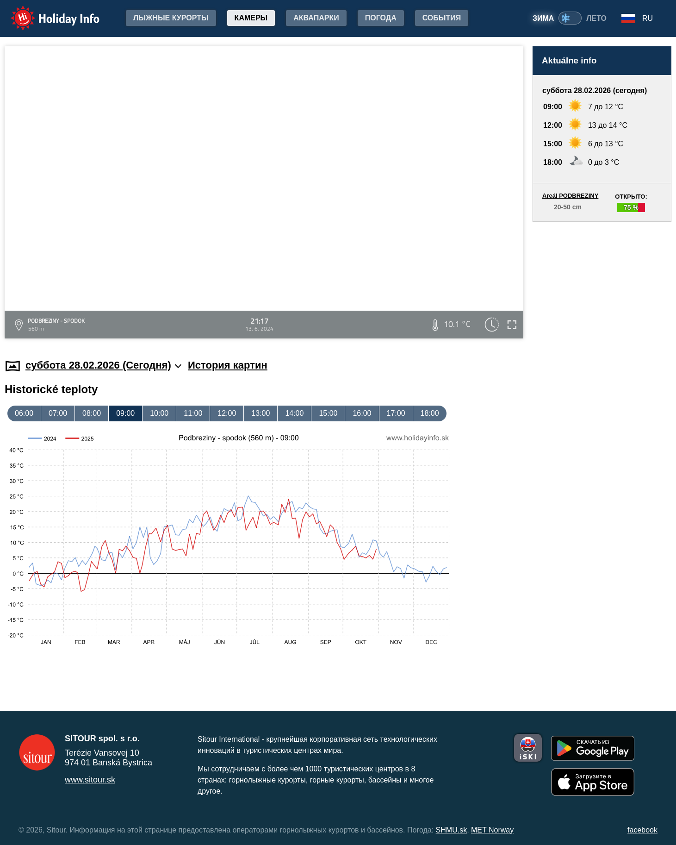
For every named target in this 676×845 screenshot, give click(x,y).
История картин (227, 365)
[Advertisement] (602, 281)
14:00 (294, 413)
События (441, 18)
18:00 (430, 413)
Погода (381, 18)
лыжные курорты (171, 18)
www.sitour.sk (90, 779)
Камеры (251, 18)
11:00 (193, 413)
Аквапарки (316, 18)
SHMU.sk (451, 830)
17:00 (396, 413)
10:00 (159, 413)
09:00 (125, 413)
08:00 (91, 413)
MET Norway (492, 830)
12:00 (226, 413)
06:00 (24, 413)
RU (647, 18)
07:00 (58, 413)
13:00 (260, 413)
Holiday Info (46, 12)
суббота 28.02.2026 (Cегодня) (103, 365)
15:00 (328, 413)
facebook (642, 830)
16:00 (362, 413)
